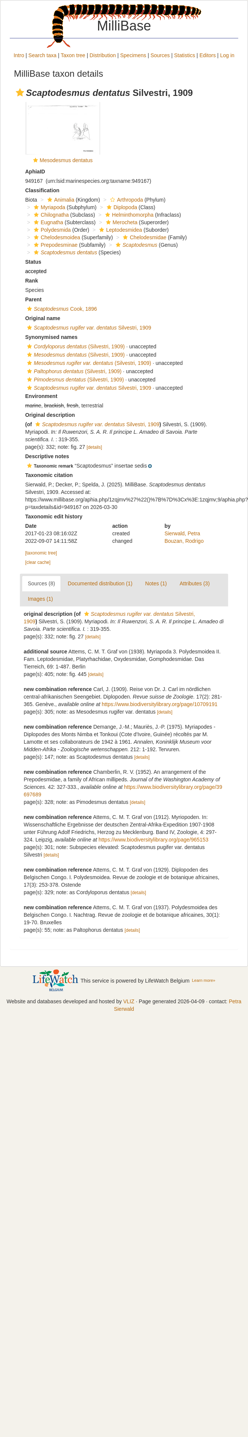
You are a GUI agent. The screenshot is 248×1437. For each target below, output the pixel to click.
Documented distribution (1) (100, 583)
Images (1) (40, 599)
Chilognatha (50, 215)
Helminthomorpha (128, 215)
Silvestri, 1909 (88, 328)
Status (33, 262)
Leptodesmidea (119, 230)
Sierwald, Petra (182, 533)
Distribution (102, 55)
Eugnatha (47, 222)
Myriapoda (48, 207)
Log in (227, 55)
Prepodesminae (54, 245)
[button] (20, 92)
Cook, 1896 (61, 309)
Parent (33, 299)
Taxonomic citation (49, 475)
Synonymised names (51, 337)
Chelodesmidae (143, 237)
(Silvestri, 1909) (75, 346)
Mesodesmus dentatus (66, 160)
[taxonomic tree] (41, 553)
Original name (42, 318)
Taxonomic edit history (53, 516)
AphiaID (35, 172)
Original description (50, 415)
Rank (31, 281)
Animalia (59, 200)
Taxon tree (73, 55)
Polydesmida (51, 230)
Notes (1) (156, 583)
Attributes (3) (195, 583)
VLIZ (129, 1001)
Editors (208, 55)
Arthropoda (125, 200)
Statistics (184, 55)
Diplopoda (121, 207)
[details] (94, 447)
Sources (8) (41, 583)
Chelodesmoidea (56, 237)
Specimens (133, 55)
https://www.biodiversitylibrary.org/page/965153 (153, 840)
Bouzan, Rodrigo (184, 541)
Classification (42, 190)
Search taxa (43, 55)
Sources (159, 55)
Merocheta (121, 222)
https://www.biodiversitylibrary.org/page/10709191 (160, 704)
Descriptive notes (47, 456)
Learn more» (203, 980)
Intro (19, 55)
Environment (41, 396)
